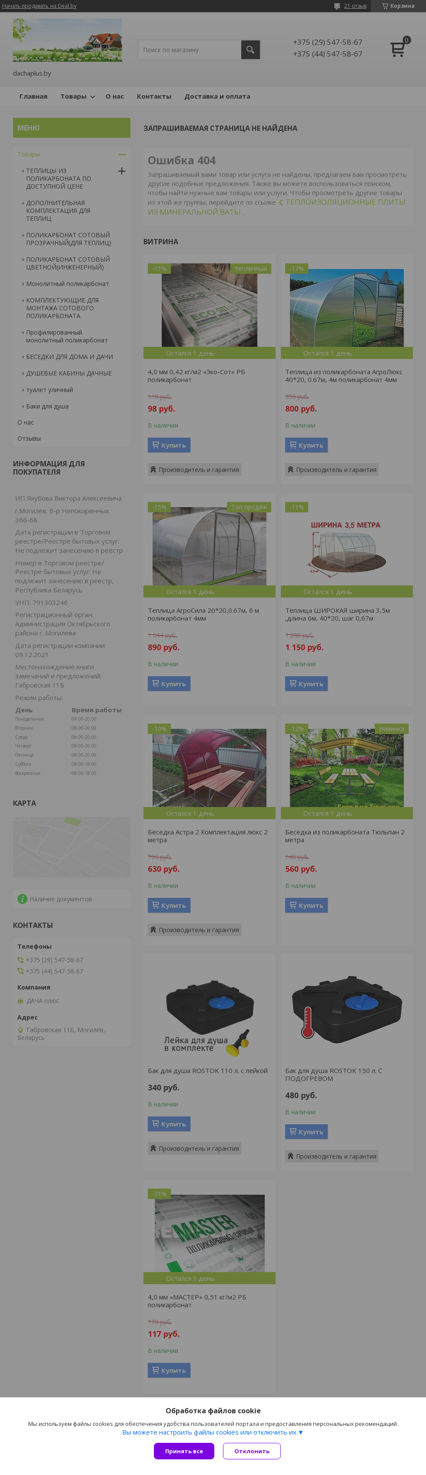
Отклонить (252, 1451)
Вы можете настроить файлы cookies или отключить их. (210, 1432)
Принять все (184, 1451)
